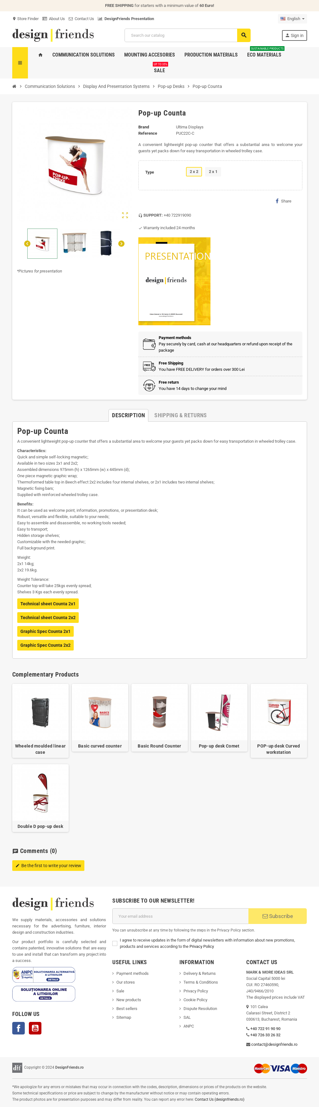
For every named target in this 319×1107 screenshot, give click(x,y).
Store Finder (25, 18)
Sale (120, 991)
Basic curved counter (100, 745)
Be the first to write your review (48, 865)
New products (128, 999)
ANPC (188, 1026)
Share (283, 200)
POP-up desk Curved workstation (278, 749)
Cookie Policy (195, 999)
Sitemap (123, 1017)
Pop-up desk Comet (219, 745)
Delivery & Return (198, 973)
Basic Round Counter (159, 745)
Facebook (18, 1028)
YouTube (35, 1028)
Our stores (125, 982)
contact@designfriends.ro (274, 1044)
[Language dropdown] (292, 19)
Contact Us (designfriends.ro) (219, 1099)
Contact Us (81, 18)
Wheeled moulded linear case (40, 749)
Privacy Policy (201, 946)
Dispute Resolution (200, 1008)
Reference (147, 133)
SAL (187, 1017)
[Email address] (180, 916)
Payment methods (132, 973)
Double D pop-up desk (40, 826)
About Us (53, 18)
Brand (143, 127)
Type (149, 172)
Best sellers (126, 1008)
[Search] (187, 35)
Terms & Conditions (200, 982)
